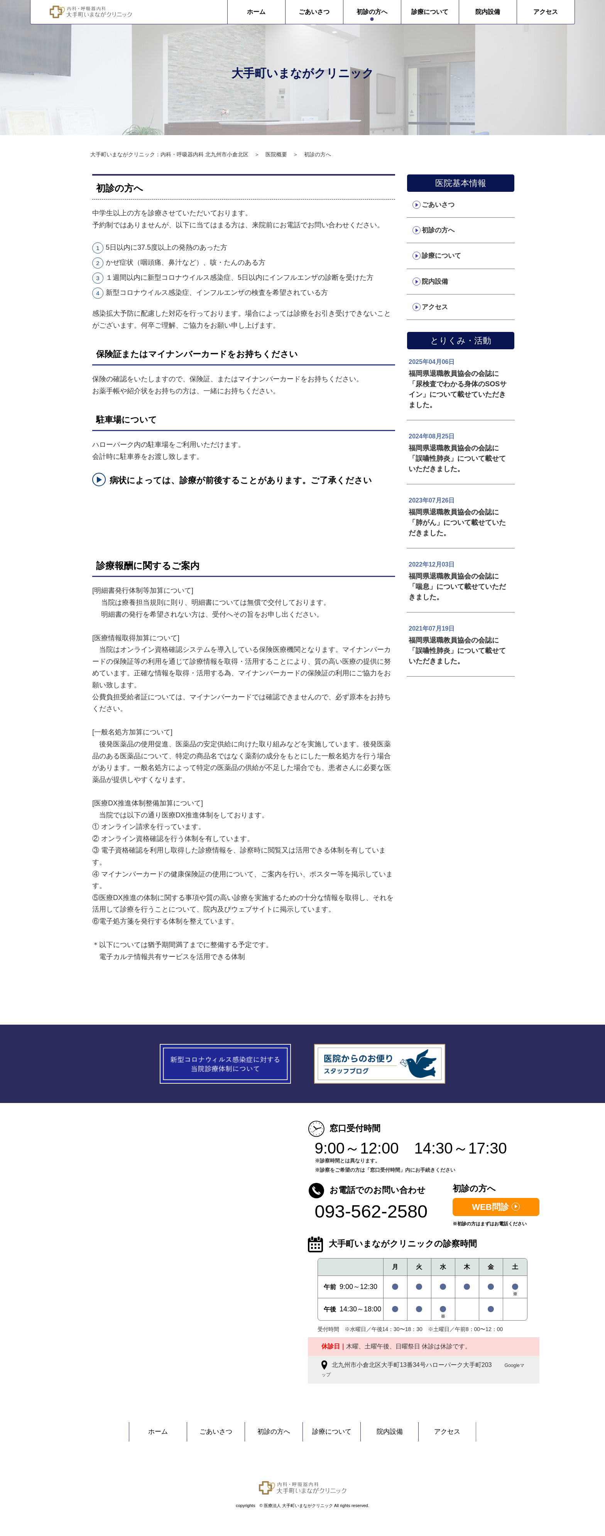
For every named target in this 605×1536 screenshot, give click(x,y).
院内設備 (443, 11)
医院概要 (276, 154)
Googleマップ (365, 1374)
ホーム (212, 11)
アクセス (501, 11)
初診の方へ (327, 11)
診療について (385, 11)
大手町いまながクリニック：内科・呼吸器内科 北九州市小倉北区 (169, 154)
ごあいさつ (269, 11)
